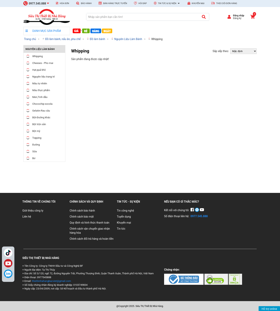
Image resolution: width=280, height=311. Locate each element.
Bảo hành (84, 3)
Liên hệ (26, 216)
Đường (32, 144)
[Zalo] (8, 273)
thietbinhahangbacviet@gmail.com (51, 281)
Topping (33, 137)
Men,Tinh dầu (36, 97)
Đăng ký (237, 18)
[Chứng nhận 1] (184, 279)
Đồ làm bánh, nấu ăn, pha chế (61, 39)
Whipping (155, 39)
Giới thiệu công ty (32, 210)
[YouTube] (202, 210)
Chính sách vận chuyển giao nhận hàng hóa (90, 230)
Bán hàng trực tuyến (113, 3)
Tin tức (121, 228)
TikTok (8, 252)
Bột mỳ (32, 131)
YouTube (8, 263)
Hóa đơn (62, 3)
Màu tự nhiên (36, 83)
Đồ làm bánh (96, 39)
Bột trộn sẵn (35, 124)
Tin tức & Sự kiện (167, 3)
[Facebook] (193, 210)
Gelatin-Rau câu (37, 110)
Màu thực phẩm (37, 90)
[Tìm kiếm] (203, 17)
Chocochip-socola (38, 103)
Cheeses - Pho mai (39, 63)
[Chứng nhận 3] (235, 279)
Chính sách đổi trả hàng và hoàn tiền (92, 238)
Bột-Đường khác (37, 117)
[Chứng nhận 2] (216, 279)
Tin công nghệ (125, 210)
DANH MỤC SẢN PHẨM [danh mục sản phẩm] (43, 30)
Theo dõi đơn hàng (224, 3)
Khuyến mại (196, 3)
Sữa (31, 151)
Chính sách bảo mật (82, 216)
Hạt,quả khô (35, 69)
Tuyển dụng (124, 216)
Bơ (30, 158)
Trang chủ (30, 39)
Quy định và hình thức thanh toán (89, 222)
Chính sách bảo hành (82, 210)
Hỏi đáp (140, 3)
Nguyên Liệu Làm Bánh (126, 39)
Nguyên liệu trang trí (40, 76)
